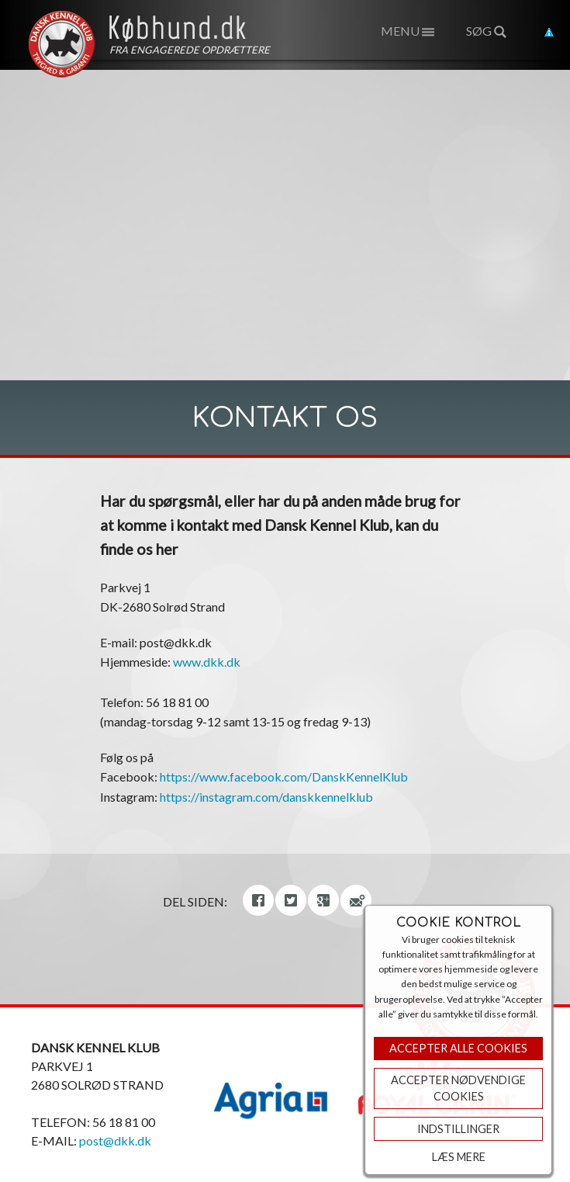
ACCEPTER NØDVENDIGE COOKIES (458, 1088)
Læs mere (458, 1156)
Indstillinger (458, 1128)
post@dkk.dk (115, 1140)
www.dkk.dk (206, 661)
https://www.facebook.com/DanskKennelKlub (284, 776)
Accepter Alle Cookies (458, 1048)
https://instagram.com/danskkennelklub (266, 796)
